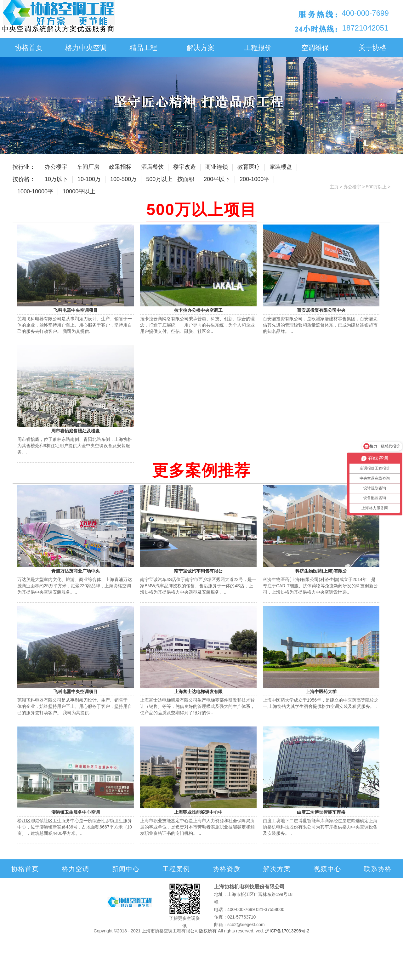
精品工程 (143, 48)
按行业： (24, 167)
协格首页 (29, 48)
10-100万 (89, 179)
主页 (334, 186)
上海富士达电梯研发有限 (198, 691)
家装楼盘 (281, 167)
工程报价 (258, 48)
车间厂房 (88, 167)
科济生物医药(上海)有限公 (321, 570)
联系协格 (378, 868)
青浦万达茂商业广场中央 (75, 570)
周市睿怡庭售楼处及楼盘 (75, 430)
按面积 (185, 179)
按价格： (24, 179)
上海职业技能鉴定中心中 (198, 812)
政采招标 (120, 167)
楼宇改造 (184, 167)
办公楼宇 (56, 167)
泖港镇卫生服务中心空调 (75, 812)
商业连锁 (216, 167)
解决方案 (200, 48)
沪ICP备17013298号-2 (287, 930)
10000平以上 (79, 191)
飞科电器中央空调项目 (76, 310)
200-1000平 (254, 179)
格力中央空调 (86, 48)
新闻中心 (126, 868)
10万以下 (56, 179)
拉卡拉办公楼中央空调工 (198, 310)
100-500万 (123, 179)
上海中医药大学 (321, 691)
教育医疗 (248, 167)
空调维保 (315, 48)
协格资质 (227, 868)
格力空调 (75, 868)
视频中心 (327, 868)
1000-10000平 (35, 191)
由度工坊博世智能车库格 (321, 812)
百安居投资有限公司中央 (321, 310)
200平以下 (217, 179)
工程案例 (176, 868)
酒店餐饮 (152, 167)
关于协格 (372, 48)
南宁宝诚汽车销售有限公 (198, 570)
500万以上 (159, 179)
